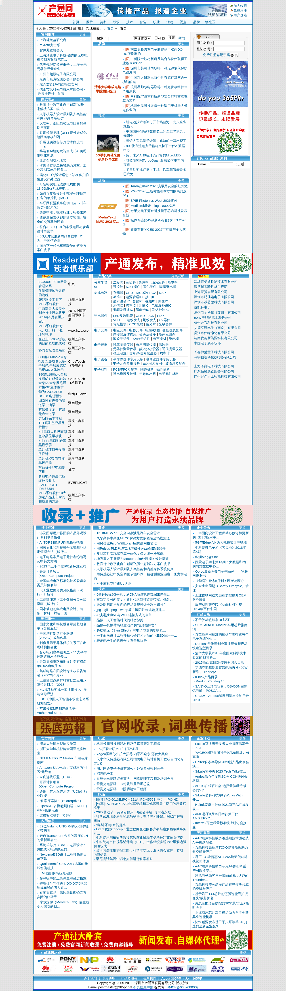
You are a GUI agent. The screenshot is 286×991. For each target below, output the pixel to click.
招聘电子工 (105, 773)
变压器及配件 (172, 330)
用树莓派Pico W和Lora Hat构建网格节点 (127, 543)
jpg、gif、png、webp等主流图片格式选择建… (131, 610)
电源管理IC (134, 297)
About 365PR (171, 978)
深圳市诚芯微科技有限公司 (214, 302)
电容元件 (136, 330)
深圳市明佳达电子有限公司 (214, 297)
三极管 (131, 282)
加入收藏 (240, 6)
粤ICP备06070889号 (183, 987)
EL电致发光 (131, 320)
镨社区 (210, 22)
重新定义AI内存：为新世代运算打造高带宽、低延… (135, 599)
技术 (129, 22)
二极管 (118, 282)
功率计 (165, 353)
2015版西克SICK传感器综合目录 (219, 662)
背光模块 (119, 324)
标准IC (118, 297)
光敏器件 (165, 324)
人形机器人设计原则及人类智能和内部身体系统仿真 (135, 569)
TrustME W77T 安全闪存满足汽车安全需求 (128, 533)
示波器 (164, 345)
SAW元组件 (141, 339)
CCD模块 (136, 324)
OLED (140, 316)
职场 (116, 22)
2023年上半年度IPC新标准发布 (63, 566)
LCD (151, 316)
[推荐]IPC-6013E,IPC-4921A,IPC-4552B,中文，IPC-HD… (139, 799)
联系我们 (149, 978)
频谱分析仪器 (149, 349)
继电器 (174, 339)
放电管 (173, 282)
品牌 (196, 22)
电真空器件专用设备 (161, 359)
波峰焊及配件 (175, 363)
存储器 (118, 293)
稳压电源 (119, 353)
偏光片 (151, 324)
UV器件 (164, 320)
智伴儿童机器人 (51, 50)
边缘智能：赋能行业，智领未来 (63, 212)
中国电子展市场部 (207, 343)
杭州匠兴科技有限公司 (210, 322)
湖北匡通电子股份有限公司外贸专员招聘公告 (130, 768)
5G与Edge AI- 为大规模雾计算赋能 (221, 542)
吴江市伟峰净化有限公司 (212, 333)
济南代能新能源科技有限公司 (216, 338)
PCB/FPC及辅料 (125, 369)
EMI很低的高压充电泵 (56, 873)
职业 (156, 22)
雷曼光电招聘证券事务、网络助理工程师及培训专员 (135, 779)
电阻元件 (119, 330)
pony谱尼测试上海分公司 (212, 317)
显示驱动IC (121, 301)
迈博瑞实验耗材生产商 (210, 287)
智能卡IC (142, 310)
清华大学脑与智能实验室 (58, 744)
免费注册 (240, 10)
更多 (82, 34)
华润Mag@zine (206, 557)
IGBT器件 (133, 287)
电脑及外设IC (161, 305)
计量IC (144, 305)
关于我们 (90, 978)
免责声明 (109, 978)
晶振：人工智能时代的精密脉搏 (120, 620)
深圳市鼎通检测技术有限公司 (216, 281)
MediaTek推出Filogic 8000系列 (153, 206)
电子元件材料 (169, 374)
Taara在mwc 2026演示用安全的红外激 (159, 186)
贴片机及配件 (153, 363)
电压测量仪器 (146, 345)
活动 (169, 22)
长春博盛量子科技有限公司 (214, 352)
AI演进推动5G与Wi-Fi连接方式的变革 (124, 615)
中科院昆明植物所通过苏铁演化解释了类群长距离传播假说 (139, 837)
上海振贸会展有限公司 (210, 292)
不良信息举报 (143, 987)
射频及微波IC (123, 310)
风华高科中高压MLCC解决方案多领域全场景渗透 (133, 538)
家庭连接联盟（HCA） (57, 777)
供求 (102, 22)
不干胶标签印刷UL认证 (114, 583)
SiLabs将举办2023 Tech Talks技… (220, 771)
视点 (183, 22)
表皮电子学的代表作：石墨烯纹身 (122, 640)
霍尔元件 (149, 287)
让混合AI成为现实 (53, 160)
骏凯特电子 (202, 307)
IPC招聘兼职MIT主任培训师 (117, 749)
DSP (162, 293)
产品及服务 (129, 978)
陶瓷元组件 (121, 339)
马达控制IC (160, 310)
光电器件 (100, 316)
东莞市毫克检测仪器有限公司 (61, 79)
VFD (116, 320)
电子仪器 (100, 345)
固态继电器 (167, 287)
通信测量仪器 (172, 349)
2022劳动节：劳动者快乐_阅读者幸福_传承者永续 (133, 812)
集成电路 (100, 293)
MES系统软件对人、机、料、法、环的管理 (51, 330)
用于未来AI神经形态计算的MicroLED (153, 155)
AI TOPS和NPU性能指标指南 (61, 542)
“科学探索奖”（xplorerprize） (61, 801)
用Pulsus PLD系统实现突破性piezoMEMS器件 (131, 548)
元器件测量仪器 (125, 349)
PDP (160, 316)
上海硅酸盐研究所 (53, 40)
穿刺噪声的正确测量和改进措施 (63, 878)
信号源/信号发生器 (143, 353)
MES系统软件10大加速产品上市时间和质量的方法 (52, 497)
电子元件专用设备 (126, 363)
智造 (143, 22)
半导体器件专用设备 (128, 359)
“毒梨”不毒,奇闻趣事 (111, 825)
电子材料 (100, 369)
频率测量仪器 (123, 345)
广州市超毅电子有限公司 (58, 74)
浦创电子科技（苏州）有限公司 (217, 312)
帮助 (181, 38)
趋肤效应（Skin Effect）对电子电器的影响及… (131, 630)
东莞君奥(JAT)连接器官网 (59, 84)
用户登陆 (240, 15)
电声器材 (159, 339)
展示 (89, 22)
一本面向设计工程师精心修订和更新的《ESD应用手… (137, 635)
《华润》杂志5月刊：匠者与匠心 (219, 581)
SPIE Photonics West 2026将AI (153, 200)
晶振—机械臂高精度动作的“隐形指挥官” (126, 625)
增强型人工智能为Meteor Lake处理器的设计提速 (133, 559)
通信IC (118, 305)
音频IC (137, 301)
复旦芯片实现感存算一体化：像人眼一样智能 (130, 553)
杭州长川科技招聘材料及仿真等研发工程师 (128, 744)
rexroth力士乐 (50, 45)
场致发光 (149, 320)
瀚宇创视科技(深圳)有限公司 (215, 357)
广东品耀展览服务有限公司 (214, 371)
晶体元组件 (167, 334)
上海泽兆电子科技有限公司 (214, 366)
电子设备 (100, 359)
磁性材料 (163, 369)
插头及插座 (147, 334)
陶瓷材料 (147, 369)
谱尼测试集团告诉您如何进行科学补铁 (124, 859)
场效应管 (158, 282)
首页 (76, 22)
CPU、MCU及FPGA (141, 293)
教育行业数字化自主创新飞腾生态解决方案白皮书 (133, 564)
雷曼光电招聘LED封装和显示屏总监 (123, 784)
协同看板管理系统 (51, 350)
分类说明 (178, 276)
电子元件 (100, 330)
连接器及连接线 (125, 334)
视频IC (150, 301)
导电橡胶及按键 (125, 374)
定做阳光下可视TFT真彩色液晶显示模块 (51, 423)
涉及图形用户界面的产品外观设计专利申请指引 (132, 605)
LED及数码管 (123, 316)
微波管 (144, 282)
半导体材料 (147, 374)
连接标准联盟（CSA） (56, 815)
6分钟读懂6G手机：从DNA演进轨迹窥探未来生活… (135, 594)
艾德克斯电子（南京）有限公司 (217, 328)
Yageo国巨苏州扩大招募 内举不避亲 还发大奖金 (132, 754)
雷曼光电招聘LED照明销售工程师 (122, 789)
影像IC (163, 301)
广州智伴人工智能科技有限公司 (217, 376)
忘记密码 (223, 55)
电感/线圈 (152, 330)
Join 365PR (194, 978)
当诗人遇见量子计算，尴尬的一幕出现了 (156, 141)
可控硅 (118, 287)
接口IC (150, 297)
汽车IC (131, 305)
